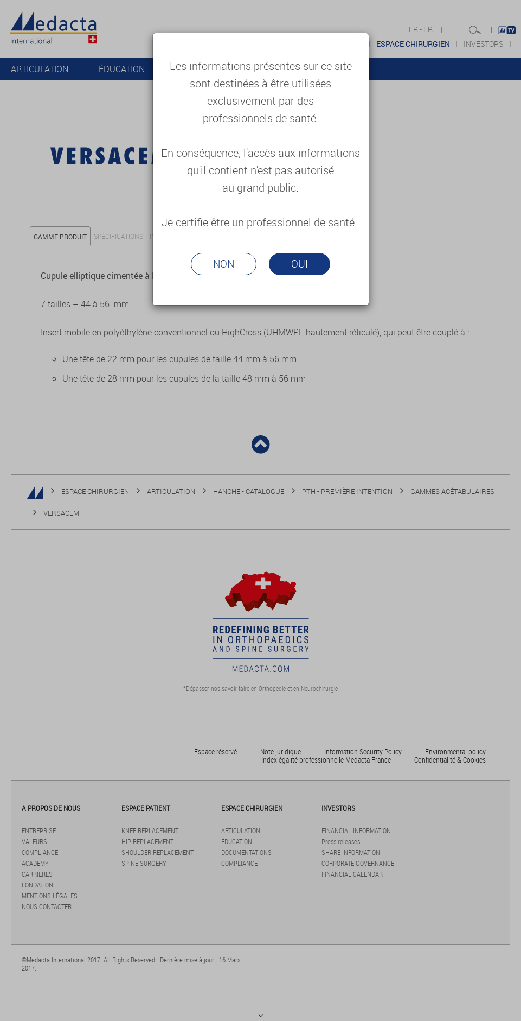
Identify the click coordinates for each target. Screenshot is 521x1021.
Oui (299, 264)
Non (223, 264)
